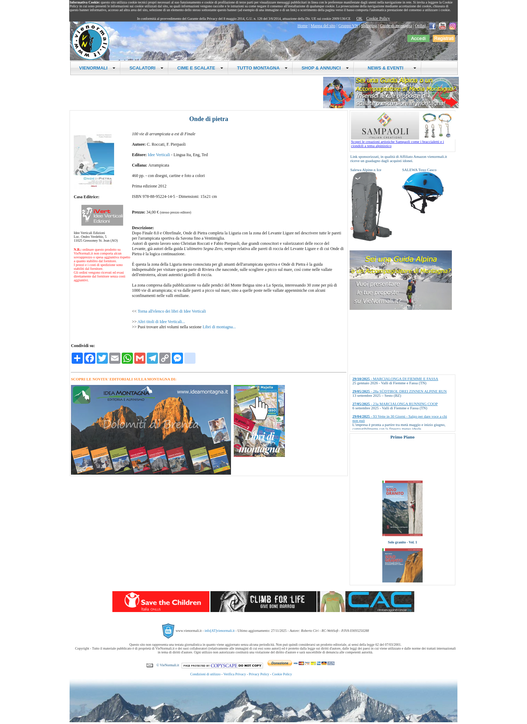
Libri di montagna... (219, 326)
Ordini (420, 25)
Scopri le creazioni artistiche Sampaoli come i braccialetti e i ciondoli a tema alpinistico (403, 142)
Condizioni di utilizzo (205, 674)
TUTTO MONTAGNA (262, 68)
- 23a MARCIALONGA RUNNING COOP (395, 404)
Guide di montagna (396, 25)
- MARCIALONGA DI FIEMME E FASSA (395, 379)
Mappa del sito (323, 25)
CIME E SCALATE (200, 68)
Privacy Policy (259, 674)
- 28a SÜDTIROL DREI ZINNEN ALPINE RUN (399, 391)
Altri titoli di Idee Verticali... (161, 321)
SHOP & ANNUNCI (325, 68)
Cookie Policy (378, 18)
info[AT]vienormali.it (219, 631)
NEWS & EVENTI (389, 68)
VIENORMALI (97, 68)
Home (302, 25)
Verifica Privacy (234, 674)
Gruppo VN (348, 25)
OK (359, 18)
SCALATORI (146, 68)
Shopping (369, 25)
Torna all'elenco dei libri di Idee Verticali (172, 311)
